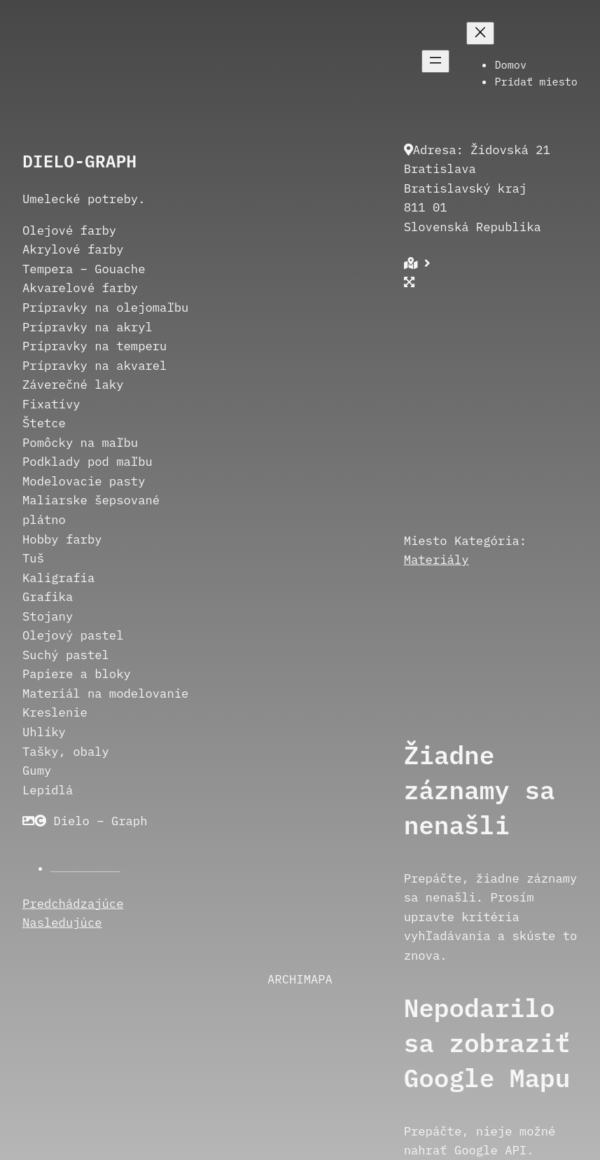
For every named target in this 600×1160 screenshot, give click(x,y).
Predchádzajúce (73, 903)
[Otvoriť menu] (435, 61)
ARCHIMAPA (300, 979)
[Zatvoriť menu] (480, 33)
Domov (510, 64)
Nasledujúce (62, 922)
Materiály (436, 559)
